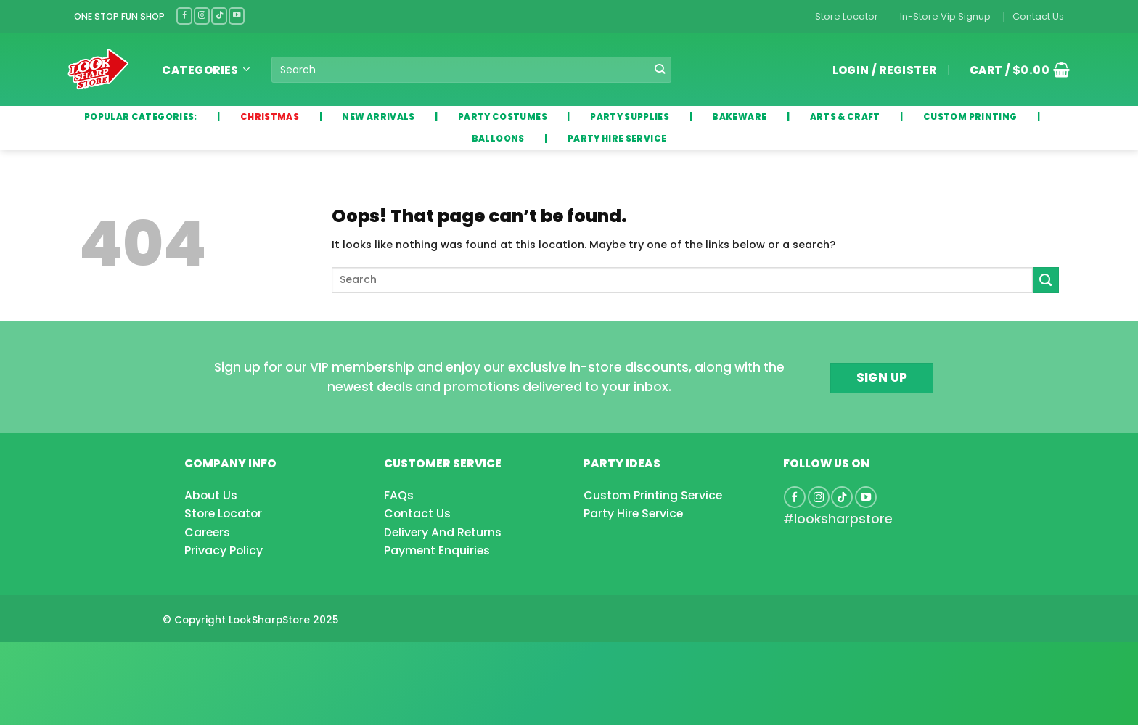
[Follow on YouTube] (237, 15)
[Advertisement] (116, 660)
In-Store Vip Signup (945, 16)
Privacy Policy (223, 550)
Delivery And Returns (443, 532)
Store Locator (846, 16)
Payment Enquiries (437, 550)
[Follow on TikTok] (219, 15)
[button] (1015, 70)
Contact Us (1038, 16)
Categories (206, 70)
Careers (207, 532)
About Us (210, 495)
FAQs (399, 495)
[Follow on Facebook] (184, 15)
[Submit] (660, 70)
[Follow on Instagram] (202, 15)
